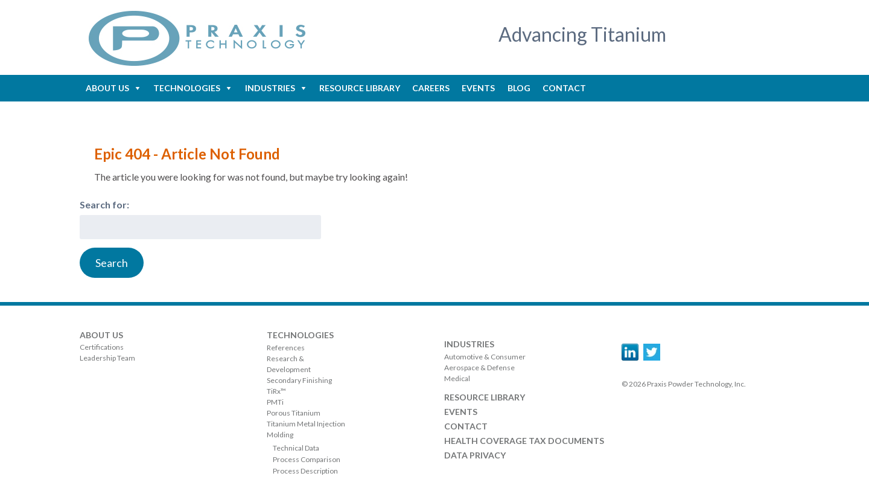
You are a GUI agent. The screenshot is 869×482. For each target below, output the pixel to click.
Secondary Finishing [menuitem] (299, 380)
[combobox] (200, 227)
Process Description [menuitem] (305, 470)
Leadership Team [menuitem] (107, 357)
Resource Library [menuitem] (359, 88)
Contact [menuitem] (564, 88)
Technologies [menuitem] (186, 88)
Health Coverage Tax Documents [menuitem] (524, 440)
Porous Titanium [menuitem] (293, 412)
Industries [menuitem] (270, 88)
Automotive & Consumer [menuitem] (485, 356)
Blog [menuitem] (519, 88)
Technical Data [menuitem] (296, 447)
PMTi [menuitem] (275, 401)
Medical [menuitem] (457, 378)
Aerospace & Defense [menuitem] (479, 367)
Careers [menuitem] (431, 88)
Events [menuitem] (478, 88)
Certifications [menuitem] (102, 347)
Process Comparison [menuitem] (306, 459)
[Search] (112, 263)
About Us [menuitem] (107, 88)
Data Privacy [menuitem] (475, 455)
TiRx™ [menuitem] (276, 391)
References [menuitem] (286, 347)
